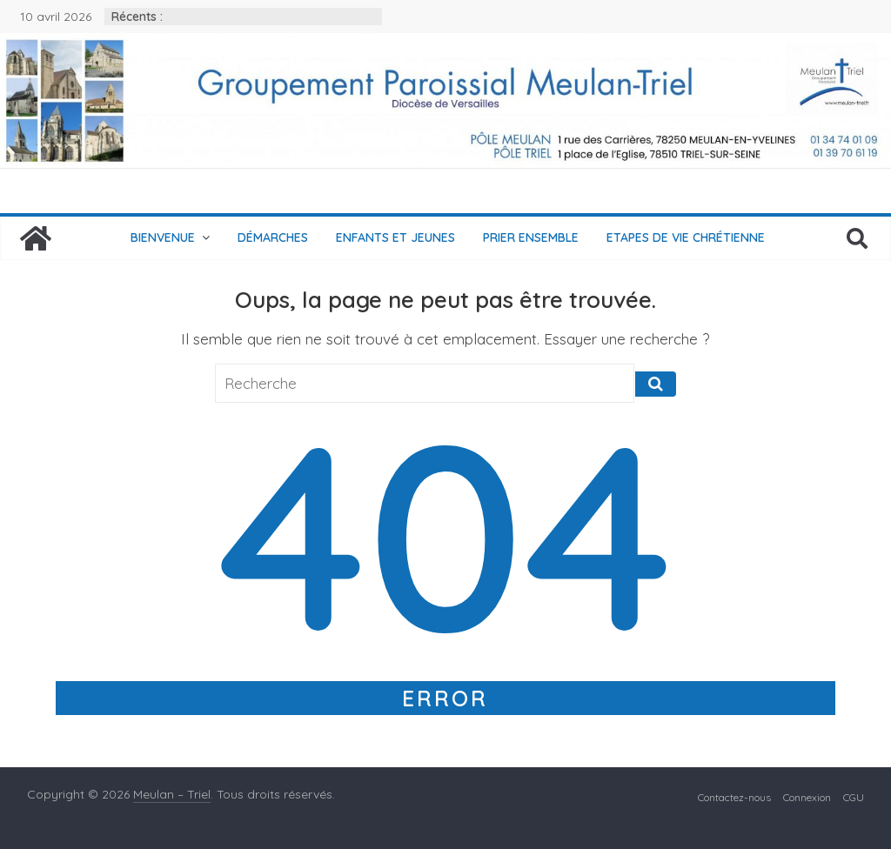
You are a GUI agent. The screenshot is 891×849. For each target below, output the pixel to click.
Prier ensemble (531, 237)
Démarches (273, 237)
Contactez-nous (734, 797)
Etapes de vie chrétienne (685, 237)
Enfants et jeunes (395, 237)
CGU (853, 797)
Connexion (807, 797)
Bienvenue (163, 237)
